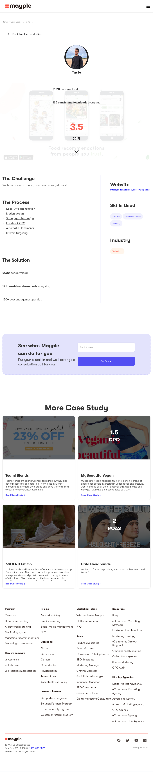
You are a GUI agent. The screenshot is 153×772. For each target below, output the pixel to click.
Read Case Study (14, 495)
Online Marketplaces (124, 656)
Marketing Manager (88, 665)
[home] (18, 6)
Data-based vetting (16, 621)
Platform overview (87, 621)
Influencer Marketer (88, 681)
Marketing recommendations (22, 637)
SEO (43, 632)
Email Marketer (85, 648)
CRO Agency (120, 709)
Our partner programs (54, 698)
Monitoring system (16, 632)
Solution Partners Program (56, 703)
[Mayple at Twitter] (127, 740)
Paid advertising (50, 615)
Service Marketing (122, 662)
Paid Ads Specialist (87, 642)
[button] (148, 6)
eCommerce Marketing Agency (126, 691)
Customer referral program (57, 714)
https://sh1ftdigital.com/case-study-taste (130, 189)
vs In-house (12, 665)
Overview (10, 615)
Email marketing (50, 621)
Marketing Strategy (123, 636)
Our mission (48, 654)
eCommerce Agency (124, 715)
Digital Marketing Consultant (93, 698)
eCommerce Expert (88, 693)
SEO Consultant (86, 687)
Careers (45, 659)
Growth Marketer (86, 670)
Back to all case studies (26, 34)
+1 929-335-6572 (36, 748)
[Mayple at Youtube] (136, 740)
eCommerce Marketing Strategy (126, 623)
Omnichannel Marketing (126, 650)
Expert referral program (55, 709)
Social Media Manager (89, 676)
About (44, 648)
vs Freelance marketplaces (20, 670)
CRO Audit (118, 667)
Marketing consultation (19, 643)
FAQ (78, 626)
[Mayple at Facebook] (119, 740)
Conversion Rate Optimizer (92, 654)
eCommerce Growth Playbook (124, 643)
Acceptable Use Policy (54, 681)
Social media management (57, 626)
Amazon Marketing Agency (128, 704)
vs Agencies (12, 659)
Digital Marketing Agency (127, 683)
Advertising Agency (123, 698)
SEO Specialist (85, 659)
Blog (115, 615)
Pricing (45, 609)
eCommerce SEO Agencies (128, 721)
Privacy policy (49, 670)
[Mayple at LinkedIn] (145, 740)
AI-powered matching (18, 626)
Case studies (48, 665)
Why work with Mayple (90, 615)
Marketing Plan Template (127, 630)
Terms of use (48, 676)
